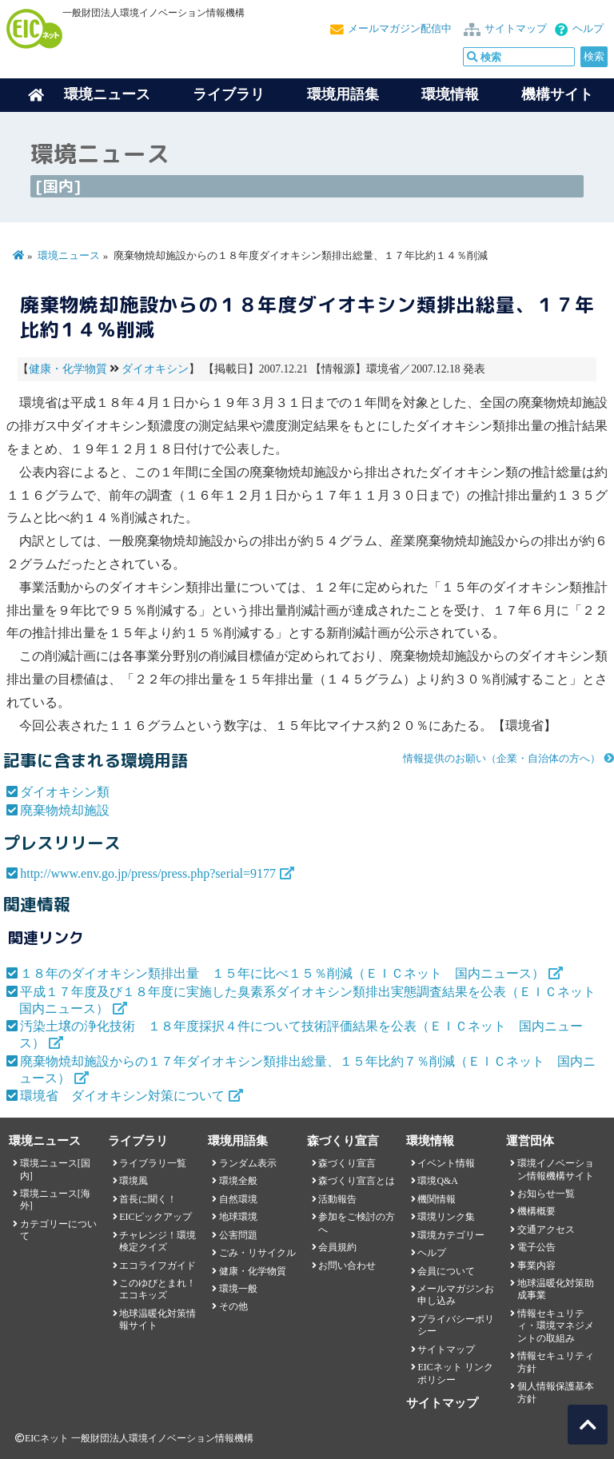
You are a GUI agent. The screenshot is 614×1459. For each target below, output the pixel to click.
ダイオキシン (155, 369)
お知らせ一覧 (546, 1193)
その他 (233, 1306)
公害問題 (238, 1235)
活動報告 (337, 1199)
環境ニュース (69, 255)
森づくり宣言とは (356, 1180)
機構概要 (536, 1211)
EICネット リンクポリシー (454, 1373)
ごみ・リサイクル (257, 1252)
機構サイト (557, 94)
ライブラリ (229, 94)
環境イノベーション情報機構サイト (555, 1169)
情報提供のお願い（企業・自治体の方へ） (501, 758)
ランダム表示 (248, 1163)
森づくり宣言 (347, 1163)
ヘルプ (588, 28)
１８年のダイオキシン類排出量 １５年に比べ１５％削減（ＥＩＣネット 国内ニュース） (282, 973)
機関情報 (436, 1199)
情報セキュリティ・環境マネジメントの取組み (555, 1326)
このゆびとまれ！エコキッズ (157, 1289)
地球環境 (238, 1216)
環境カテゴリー (450, 1235)
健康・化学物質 (68, 369)
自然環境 (238, 1199)
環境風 (133, 1180)
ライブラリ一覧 (152, 1163)
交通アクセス (546, 1229)
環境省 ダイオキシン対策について (122, 1095)
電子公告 (536, 1247)
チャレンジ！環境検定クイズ (157, 1241)
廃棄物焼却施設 (65, 810)
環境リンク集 (446, 1216)
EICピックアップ (155, 1216)
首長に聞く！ (148, 1199)
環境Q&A (437, 1180)
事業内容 (536, 1265)
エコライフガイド (157, 1265)
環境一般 (238, 1288)
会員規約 (337, 1247)
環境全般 (238, 1180)
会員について (446, 1271)
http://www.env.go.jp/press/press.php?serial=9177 (148, 873)
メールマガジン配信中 (400, 28)
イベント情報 (446, 1163)
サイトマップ (515, 28)
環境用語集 (343, 94)
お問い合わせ (347, 1265)
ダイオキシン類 (65, 792)
